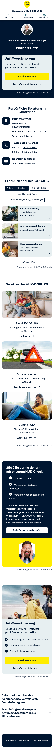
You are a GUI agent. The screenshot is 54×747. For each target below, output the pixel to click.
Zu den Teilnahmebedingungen (27, 530)
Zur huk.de (27, 336)
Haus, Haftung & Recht (27, 194)
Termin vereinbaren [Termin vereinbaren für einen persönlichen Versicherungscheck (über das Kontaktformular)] (22, 136)
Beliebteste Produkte (17, 188)
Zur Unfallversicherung (27, 84)
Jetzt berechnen (27, 76)
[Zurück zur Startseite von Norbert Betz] (27, 5)
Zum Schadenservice (27, 386)
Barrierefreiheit (41, 740)
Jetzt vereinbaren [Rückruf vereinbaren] (31, 152)
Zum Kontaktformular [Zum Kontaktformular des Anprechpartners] (23, 163)
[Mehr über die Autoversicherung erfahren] (49, 218)
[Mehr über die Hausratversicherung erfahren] (49, 254)
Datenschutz (25, 740)
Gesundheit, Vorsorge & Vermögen (27, 200)
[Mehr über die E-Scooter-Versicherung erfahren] (49, 236)
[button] (29, 131)
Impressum (11, 740)
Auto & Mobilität (39, 188)
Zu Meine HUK (27, 437)
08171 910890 (30, 147)
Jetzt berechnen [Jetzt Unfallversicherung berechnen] (27, 660)
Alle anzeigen (27, 262)
